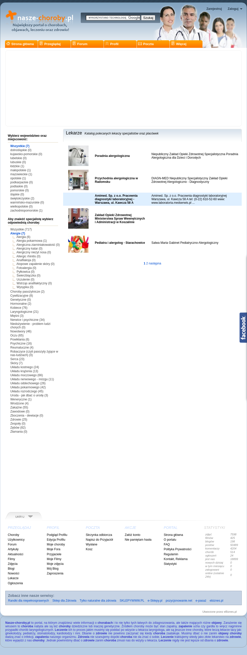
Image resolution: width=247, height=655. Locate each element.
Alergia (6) (23, 237)
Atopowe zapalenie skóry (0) (35, 264)
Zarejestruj (214, 9)
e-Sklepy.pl (155, 600)
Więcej (178, 44)
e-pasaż (201, 600)
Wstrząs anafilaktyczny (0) (34, 283)
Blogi (11, 568)
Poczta (146, 44)
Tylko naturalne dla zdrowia (98, 600)
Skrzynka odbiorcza (99, 535)
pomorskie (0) (19, 190)
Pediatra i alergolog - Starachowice (120, 243)
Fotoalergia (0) (26, 268)
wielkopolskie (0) (21, 206)
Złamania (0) (18, 431)
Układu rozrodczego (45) (26, 391)
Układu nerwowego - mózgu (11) (32, 379)
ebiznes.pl (216, 600)
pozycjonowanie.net (179, 600)
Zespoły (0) (17, 423)
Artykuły (13, 549)
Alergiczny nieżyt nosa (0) (33, 252)
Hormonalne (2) (20, 303)
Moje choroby (56, 544)
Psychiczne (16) (21, 343)
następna (155, 263)
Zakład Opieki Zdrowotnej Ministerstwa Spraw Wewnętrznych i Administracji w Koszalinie (120, 218)
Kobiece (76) (18, 307)
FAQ (167, 544)
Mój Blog (53, 568)
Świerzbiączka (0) (28, 275)
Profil (111, 44)
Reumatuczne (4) (21, 347)
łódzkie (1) (17, 166)
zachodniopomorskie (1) (26, 210)
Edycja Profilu (56, 539)
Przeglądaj (50, 44)
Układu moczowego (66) (26, 375)
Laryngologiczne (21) (24, 312)
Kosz (89, 549)
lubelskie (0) (18, 158)
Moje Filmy (54, 559)
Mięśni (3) (17, 316)
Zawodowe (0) (19, 411)
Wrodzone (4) (19, 403)
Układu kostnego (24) (24, 367)
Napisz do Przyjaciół (99, 539)
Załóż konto (132, 535)
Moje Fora (53, 549)
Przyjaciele (54, 554)
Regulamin (171, 554)
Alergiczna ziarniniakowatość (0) (38, 245)
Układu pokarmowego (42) (28, 387)
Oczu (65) (17, 335)
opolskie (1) (18, 178)
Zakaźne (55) (19, 407)
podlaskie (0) (19, 186)
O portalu (170, 539)
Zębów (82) (18, 427)
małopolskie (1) (20, 170)
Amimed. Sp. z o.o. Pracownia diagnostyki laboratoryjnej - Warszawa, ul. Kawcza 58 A (116, 199)
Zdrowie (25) (18, 419)
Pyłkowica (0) (25, 271)
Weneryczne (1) (20, 399)
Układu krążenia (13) (24, 371)
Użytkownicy (16, 539)
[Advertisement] (123, 88)
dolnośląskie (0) (20, 150)
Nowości (13, 573)
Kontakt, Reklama (176, 559)
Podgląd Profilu (57, 535)
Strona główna (20, 44)
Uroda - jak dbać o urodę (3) (29, 395)
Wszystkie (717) (21, 229)
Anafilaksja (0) (25, 260)
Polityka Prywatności (177, 549)
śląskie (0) (17, 194)
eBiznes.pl (230, 611)
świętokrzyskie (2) (22, 198)
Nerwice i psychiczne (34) (27, 320)
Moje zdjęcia (55, 564)
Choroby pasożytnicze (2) (27, 291)
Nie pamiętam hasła (138, 539)
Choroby (13, 535)
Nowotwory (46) (20, 331)
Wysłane (91, 544)
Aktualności (15, 554)
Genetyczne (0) (20, 299)
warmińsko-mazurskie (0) (27, 202)
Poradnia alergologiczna (112, 156)
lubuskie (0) (18, 162)
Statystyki (170, 564)
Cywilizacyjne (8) (21, 295)
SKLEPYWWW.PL (132, 600)
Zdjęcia (13, 564)
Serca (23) (17, 359)
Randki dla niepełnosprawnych (28, 600)
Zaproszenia (55, 573)
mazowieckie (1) (21, 174)
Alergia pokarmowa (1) (31, 241)
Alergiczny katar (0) (29, 248)
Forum (79, 44)
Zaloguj (233, 9)
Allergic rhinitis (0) (28, 256)
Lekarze (13, 578)
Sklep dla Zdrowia (64, 600)
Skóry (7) (16, 363)
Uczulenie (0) (25, 279)
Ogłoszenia (15, 583)
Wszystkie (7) (19, 146)
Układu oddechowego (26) (28, 383)
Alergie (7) (17, 233)
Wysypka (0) (25, 287)
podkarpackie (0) (21, 182)
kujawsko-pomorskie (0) (26, 154)
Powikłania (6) (19, 339)
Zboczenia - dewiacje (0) (26, 415)
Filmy (11, 559)
